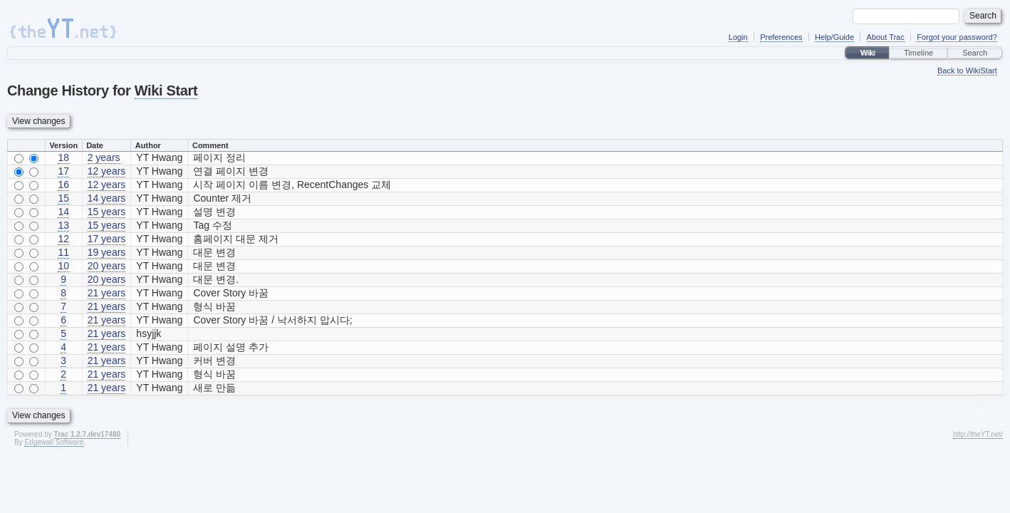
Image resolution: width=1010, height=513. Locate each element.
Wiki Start (166, 90)
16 (63, 184)
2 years (104, 157)
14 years (107, 198)
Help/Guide (834, 37)
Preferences (781, 37)
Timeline (918, 52)
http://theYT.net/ (978, 434)
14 (63, 211)
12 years (107, 171)
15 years (107, 211)
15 (63, 198)
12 (63, 238)
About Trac (886, 37)
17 (63, 171)
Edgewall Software (53, 442)
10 (63, 265)
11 (63, 252)
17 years (107, 238)
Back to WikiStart (967, 70)
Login (738, 37)
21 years (107, 293)
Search (974, 52)
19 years (107, 252)
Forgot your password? (957, 37)
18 (63, 157)
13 (63, 225)
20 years (107, 265)
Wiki (867, 52)
